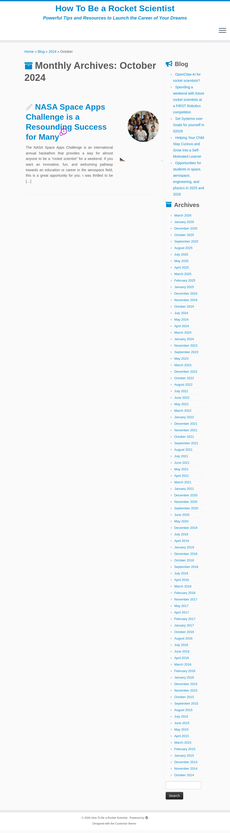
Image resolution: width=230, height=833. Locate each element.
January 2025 (184, 290)
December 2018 (185, 557)
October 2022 (184, 381)
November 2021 (185, 433)
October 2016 (184, 635)
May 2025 (181, 264)
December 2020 (185, 498)
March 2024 (182, 336)
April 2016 (181, 661)
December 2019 (185, 531)
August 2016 (183, 642)
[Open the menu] (222, 34)
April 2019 (181, 544)
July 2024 (181, 316)
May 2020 (181, 524)
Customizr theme (125, 826)
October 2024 (184, 310)
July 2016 (181, 648)
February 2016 (184, 674)
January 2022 (184, 420)
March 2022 (182, 414)
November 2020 (185, 505)
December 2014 (185, 765)
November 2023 (185, 349)
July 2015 (181, 720)
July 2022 (181, 394)
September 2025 (186, 245)
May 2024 (181, 323)
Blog (41, 55)
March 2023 (182, 368)
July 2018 (181, 576)
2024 (52, 55)
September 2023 (186, 355)
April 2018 (181, 583)
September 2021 (186, 446)
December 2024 (185, 297)
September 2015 (186, 707)
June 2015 (181, 726)
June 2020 (181, 518)
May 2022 (181, 407)
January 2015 (184, 759)
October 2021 (184, 440)
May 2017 (181, 609)
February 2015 (184, 752)
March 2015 (182, 746)
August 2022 (183, 388)
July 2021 (181, 459)
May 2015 (181, 733)
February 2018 (184, 596)
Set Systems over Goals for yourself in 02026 (188, 128)
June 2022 (181, 401)
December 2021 (185, 427)
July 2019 (181, 537)
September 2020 (186, 511)
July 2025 (181, 258)
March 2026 (182, 219)
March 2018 (182, 589)
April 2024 (181, 329)
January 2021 (184, 492)
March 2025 (182, 277)
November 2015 (185, 694)
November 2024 (185, 303)
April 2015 (181, 739)
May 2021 (181, 472)
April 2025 (181, 271)
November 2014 (185, 772)
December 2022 (185, 375)
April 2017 (181, 615)
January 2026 (184, 225)
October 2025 (184, 238)
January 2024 (184, 342)
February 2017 (184, 622)
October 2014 (184, 778)
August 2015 (183, 713)
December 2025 (185, 232)
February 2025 (184, 284)
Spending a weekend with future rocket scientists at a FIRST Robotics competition (188, 102)
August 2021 (183, 453)
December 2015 (185, 687)
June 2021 (181, 466)
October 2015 (184, 700)
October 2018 (184, 563)
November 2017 (185, 602)
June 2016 (181, 655)
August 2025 (183, 251)
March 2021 (182, 485)
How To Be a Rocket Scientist (115, 10)
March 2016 (182, 668)
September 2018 (186, 570)
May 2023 (181, 362)
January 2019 (184, 550)
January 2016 (184, 681)
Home (29, 55)
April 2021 (181, 479)
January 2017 (184, 629)
